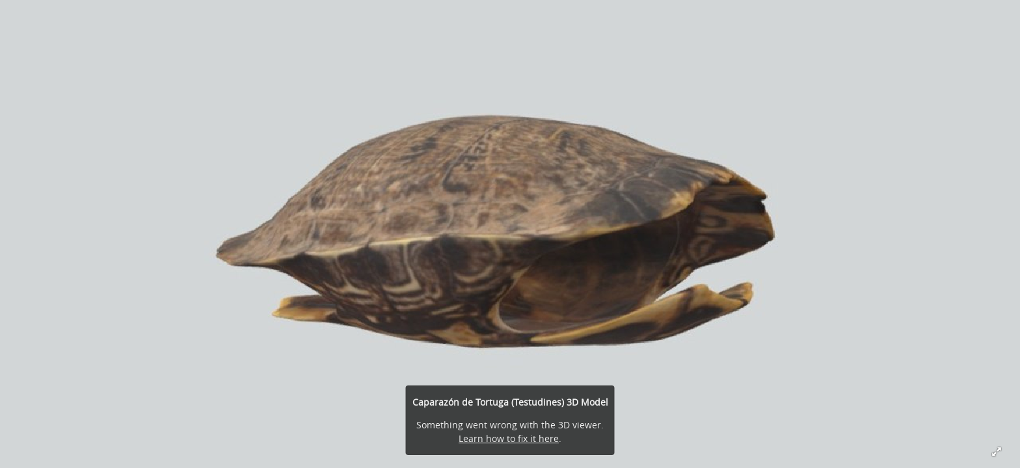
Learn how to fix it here (509, 438)
